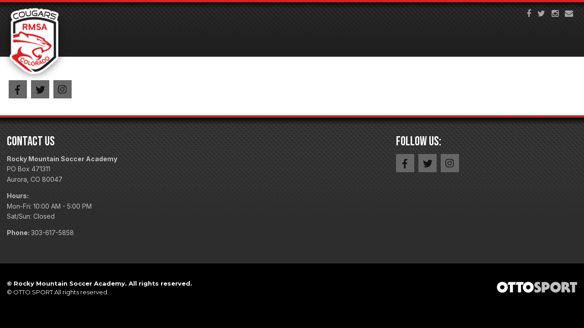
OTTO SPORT (33, 292)
